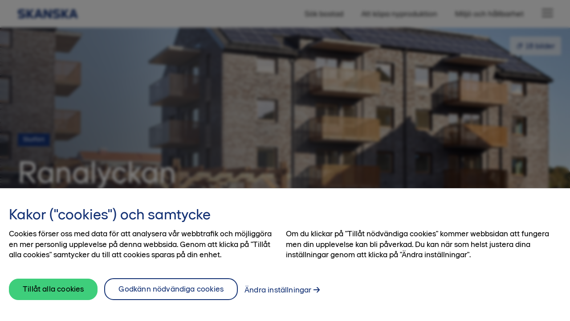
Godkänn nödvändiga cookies (171, 294)
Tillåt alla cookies (53, 294)
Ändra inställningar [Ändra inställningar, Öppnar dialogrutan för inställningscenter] (277, 295)
